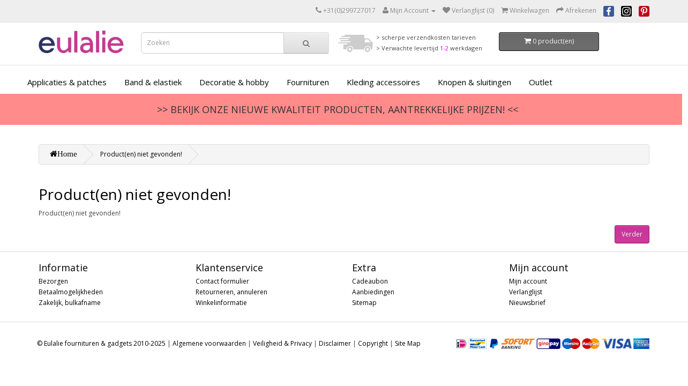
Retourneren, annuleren (231, 291)
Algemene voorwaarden (209, 343)
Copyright (373, 343)
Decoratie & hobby (234, 82)
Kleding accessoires (383, 82)
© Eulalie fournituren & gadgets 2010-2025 (101, 343)
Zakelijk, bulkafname (70, 302)
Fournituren (308, 82)
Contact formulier (222, 281)
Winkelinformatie (221, 302)
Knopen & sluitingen (474, 82)
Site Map (408, 343)
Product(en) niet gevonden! (141, 154)
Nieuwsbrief (527, 302)
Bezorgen (53, 281)
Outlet (540, 82)
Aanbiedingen (373, 291)
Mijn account (528, 281)
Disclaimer (335, 343)
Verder (632, 234)
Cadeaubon (370, 281)
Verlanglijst (525, 291)
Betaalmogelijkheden (71, 291)
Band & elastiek (153, 82)
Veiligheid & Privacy (282, 343)
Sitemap (364, 302)
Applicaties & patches (67, 82)
